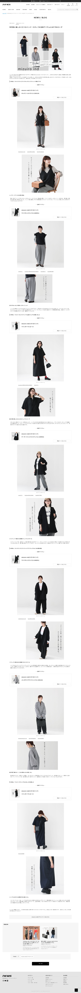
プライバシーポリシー (13, 978)
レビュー (63, 4)
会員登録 (68, 4)
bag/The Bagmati (40, 151)
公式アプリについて (49, 984)
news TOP (4, 13)
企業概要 (65, 977)
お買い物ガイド (50, 4)
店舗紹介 (65, 981)
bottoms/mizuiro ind (22, 738)
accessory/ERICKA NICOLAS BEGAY (31, 271)
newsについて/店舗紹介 (40, 4)
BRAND (18, 9)
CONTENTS (42, 9)
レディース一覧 (31, 979)
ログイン (73, 4)
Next (60, 1)
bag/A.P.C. (36, 385)
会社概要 (33, 4)
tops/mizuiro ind (21, 151)
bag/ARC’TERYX (39, 495)
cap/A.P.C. (20, 271)
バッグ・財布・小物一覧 (32, 982)
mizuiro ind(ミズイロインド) (27, 956)
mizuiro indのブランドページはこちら (40, 917)
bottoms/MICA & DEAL (29, 495)
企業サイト (65, 979)
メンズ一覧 (30, 981)
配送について (48, 981)
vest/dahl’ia (43, 271)
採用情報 (28, 4)
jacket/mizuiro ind (22, 618)
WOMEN (25, 9)
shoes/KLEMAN (41, 738)
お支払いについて (49, 979)
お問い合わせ (57, 4)
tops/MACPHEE (51, 271)
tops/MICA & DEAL (31, 618)
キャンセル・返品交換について (51, 982)
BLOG (49, 9)
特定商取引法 (5, 978)
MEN (30, 9)
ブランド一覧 (30, 977)
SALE (35, 9)
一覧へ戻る (40, 963)
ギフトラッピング (49, 986)
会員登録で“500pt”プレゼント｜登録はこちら (40, 1)
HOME (4, 9)
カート (76, 4)
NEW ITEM (11, 9)
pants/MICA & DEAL (31, 151)
